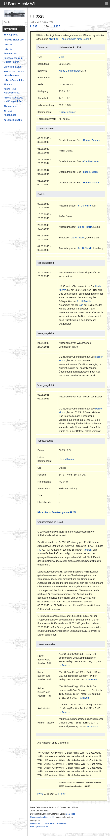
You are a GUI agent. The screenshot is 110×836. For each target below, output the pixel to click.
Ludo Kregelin (90, 172)
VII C (61, 57)
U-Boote (8, 44)
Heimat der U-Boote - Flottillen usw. (14, 73)
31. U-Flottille (85, 248)
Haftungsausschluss (39, 826)
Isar (81, 305)
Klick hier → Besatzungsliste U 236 (57, 512)
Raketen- (87, 549)
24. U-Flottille (85, 227)
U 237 (56, 26)
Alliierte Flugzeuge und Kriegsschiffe (13, 99)
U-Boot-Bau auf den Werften (14, 82)
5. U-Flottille (84, 205)
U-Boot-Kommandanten (12, 51)
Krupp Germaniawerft (70, 70)
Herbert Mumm (91, 182)
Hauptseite (12, 34)
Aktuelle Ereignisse (14, 39)
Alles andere (10, 106)
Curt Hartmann (91, 161)
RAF (40, 549)
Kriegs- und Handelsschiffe (11, 91)
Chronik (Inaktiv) (12, 66)
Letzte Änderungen (10, 113)
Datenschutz (35, 823)
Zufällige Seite (14, 120)
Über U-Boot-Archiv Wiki (56, 823)
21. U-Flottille (78, 237)
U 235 (33, 26)
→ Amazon (64, 665)
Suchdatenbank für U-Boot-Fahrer (13, 60)
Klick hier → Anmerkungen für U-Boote (69, 39)
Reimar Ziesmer (67, 112)
